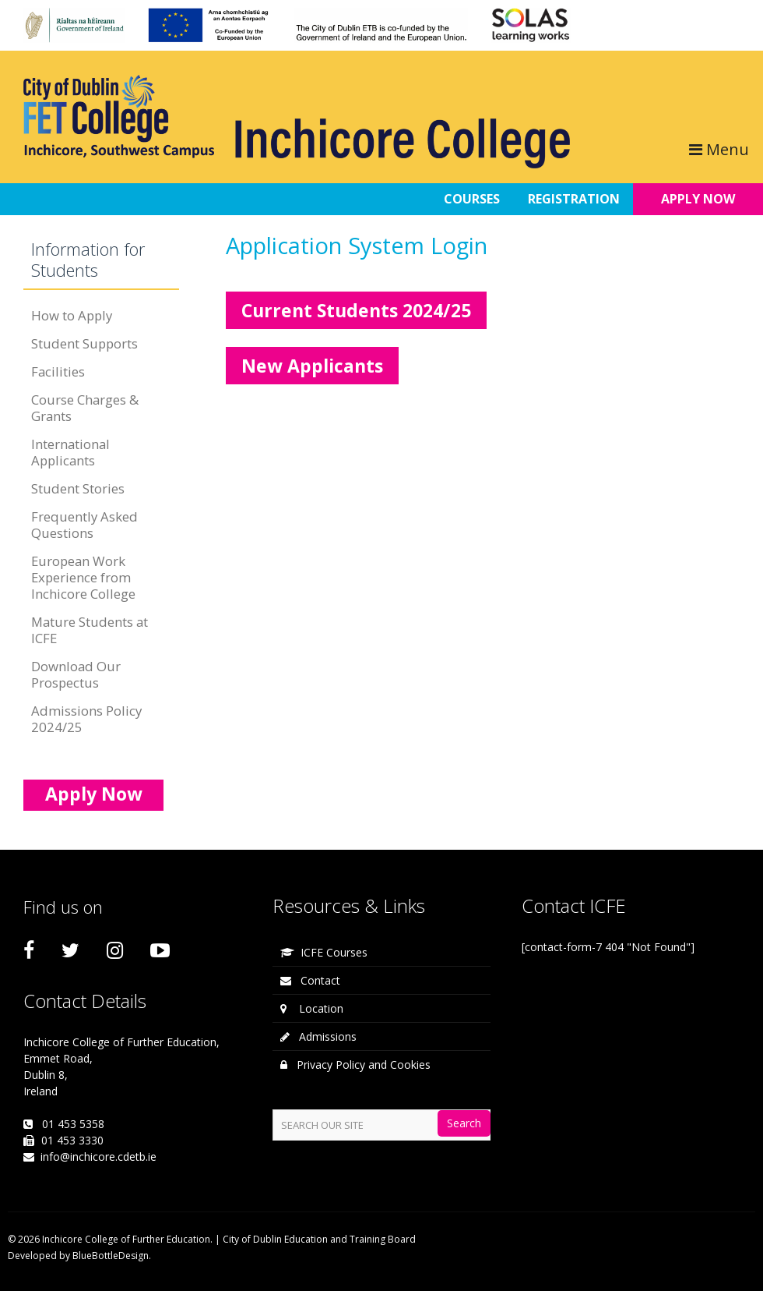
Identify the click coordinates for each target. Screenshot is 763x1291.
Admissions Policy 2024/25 (86, 719)
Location (311, 1008)
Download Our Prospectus (76, 674)
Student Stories (78, 488)
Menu (719, 149)
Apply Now (93, 793)
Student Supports (84, 343)
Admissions (318, 1036)
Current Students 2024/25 (356, 310)
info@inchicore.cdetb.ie (98, 1156)
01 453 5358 (73, 1123)
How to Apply (71, 315)
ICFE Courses (323, 952)
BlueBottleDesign (110, 1255)
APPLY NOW (698, 198)
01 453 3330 (72, 1140)
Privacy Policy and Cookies (355, 1064)
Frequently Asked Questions (84, 525)
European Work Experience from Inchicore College (83, 577)
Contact (310, 980)
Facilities (58, 371)
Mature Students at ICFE (89, 630)
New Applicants (312, 365)
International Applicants (70, 452)
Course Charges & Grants (85, 408)
